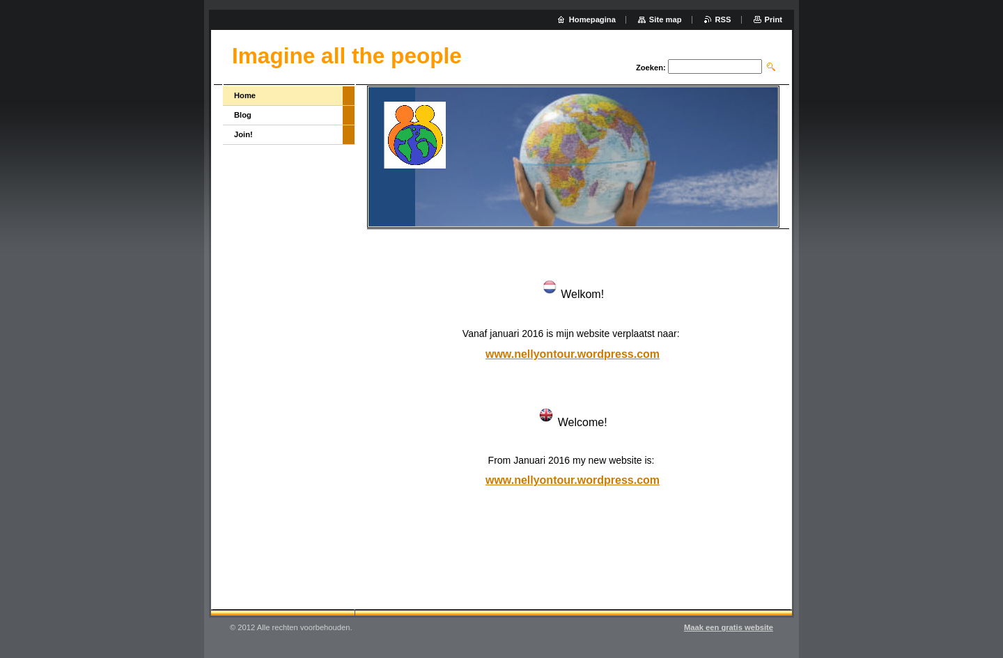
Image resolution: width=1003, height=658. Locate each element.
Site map (665, 19)
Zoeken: (651, 67)
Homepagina (592, 19)
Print (773, 19)
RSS (723, 19)
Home (245, 95)
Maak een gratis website (728, 627)
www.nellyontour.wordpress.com (572, 354)
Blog (242, 115)
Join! (243, 134)
